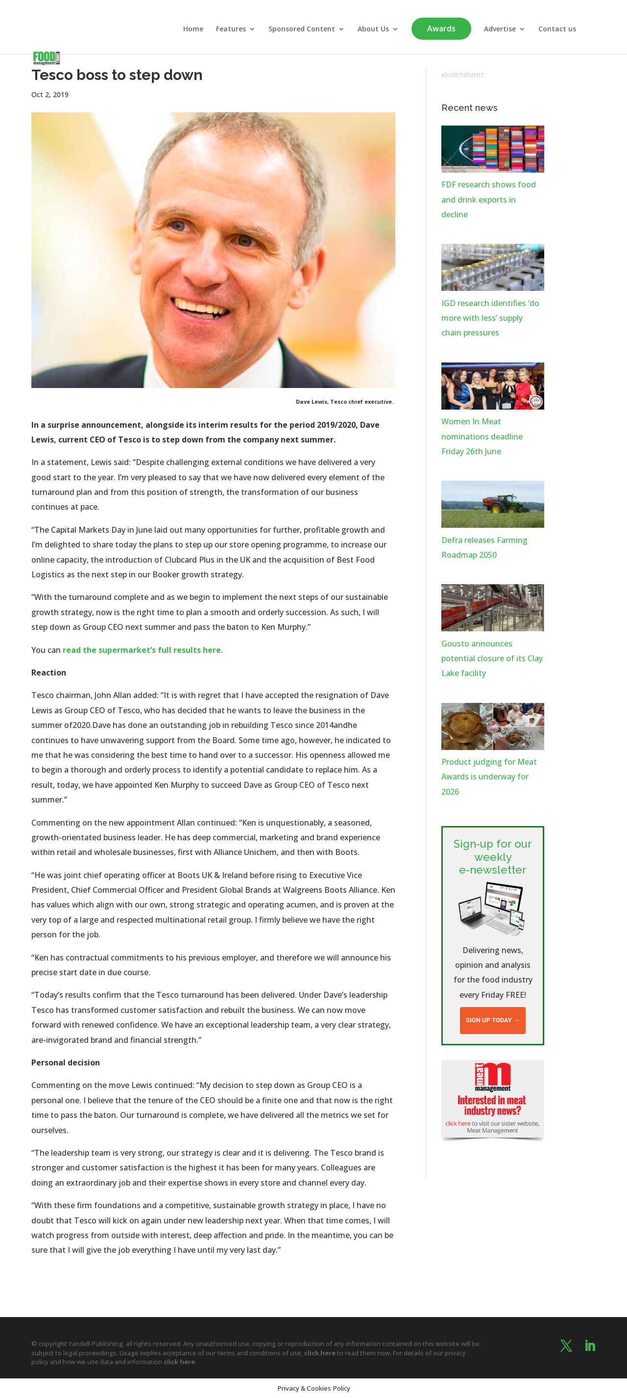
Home (193, 29)
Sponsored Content (301, 29)
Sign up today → (493, 1020)
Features (231, 29)
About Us (373, 29)
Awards (441, 28)
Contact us (557, 29)
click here (320, 1352)
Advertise (500, 29)
